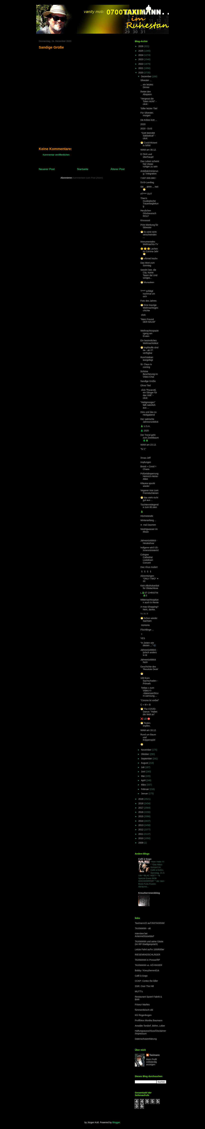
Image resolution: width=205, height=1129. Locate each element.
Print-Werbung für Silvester (149, 226)
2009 (141, 842)
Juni (143, 771)
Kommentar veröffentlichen (56, 154)
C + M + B (145, 704)
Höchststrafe (146, 516)
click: (143, 315)
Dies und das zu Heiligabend (148, 413)
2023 (141, 59)
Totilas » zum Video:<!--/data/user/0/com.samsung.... (149, 692)
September (146, 758)
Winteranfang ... (148, 520)
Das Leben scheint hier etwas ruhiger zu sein (149, 164)
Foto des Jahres (148, 300)
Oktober (145, 754)
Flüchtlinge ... (147, 629)
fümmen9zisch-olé (144, 1010)
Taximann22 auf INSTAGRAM (149, 923)
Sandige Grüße (148, 381)
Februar (145, 789)
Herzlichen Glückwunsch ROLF (148, 213)
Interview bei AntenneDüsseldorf (144, 934)
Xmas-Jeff (145, 458)
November (146, 750)
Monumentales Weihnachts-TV (149, 243)
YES (142, 638)
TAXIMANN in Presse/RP (147, 960)
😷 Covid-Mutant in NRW (148, 144)
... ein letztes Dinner (146, 86)
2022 (141, 64)
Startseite (82, 169)
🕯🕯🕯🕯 (146, 571)
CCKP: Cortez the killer (146, 981)
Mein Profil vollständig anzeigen (151, 1062)
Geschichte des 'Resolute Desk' (149, 668)
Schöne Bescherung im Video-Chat (149, 374)
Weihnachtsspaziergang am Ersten (149, 333)
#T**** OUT (146, 193)
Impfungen (145, 462)
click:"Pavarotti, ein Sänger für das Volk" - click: (148, 394)
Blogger (116, 1122)
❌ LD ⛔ (145, 718)
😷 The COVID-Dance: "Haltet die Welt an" (148, 712)
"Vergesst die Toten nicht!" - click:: (148, 101)
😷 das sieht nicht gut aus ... (149, 499)
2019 (141, 799)
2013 (141, 825)
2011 (141, 834)
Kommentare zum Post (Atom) (88, 177)
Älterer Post (118, 169)
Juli (143, 767)
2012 (141, 829)
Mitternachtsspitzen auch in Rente (149, 601)
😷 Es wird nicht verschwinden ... (148, 235)
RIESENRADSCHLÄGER (147, 954)
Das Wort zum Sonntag (147, 264)
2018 (141, 803)
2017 (141, 807)
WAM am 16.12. (148, 730)
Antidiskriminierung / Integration (149, 172)
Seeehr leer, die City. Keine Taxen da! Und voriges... (148, 274)
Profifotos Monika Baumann (148, 1020)
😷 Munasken (147, 282)
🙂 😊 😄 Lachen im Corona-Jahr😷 (149, 251)
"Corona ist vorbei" (149, 700)
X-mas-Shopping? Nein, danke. (149, 608)
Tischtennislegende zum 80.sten (149, 506)
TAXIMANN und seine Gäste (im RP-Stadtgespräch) (149, 942)
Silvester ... (146, 80)
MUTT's (139, 991)
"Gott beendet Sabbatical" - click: (148, 136)
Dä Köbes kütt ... (148, 120)
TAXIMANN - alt (143, 928)
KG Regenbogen (143, 1015)
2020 (141, 72)
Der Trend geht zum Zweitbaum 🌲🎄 (149, 438)
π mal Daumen (148, 525)
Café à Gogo (144, 859)
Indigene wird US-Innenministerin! (149, 549)
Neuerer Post (47, 169)
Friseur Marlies (142, 1004)
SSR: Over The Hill (144, 986)
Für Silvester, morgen (147, 114)
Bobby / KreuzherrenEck (147, 970)
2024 (141, 55)
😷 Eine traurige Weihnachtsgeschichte (149, 308)
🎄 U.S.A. (145, 426)
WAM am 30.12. (148, 149)
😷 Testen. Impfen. (145, 724)
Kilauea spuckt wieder (147, 484)
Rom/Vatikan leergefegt (146, 358)
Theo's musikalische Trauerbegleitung (149, 202)
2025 (141, 50)
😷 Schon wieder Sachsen (148, 619)
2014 (141, 821)
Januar (144, 793)
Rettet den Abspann (146, 93)
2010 (141, 838)
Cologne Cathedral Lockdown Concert (146, 558)
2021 (141, 68)
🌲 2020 (144, 430)
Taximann (154, 1055)
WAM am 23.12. (148, 444)
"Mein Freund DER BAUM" (148, 320)
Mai (143, 776)
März (144, 784)
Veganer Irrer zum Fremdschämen (149, 491)
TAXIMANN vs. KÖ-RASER (148, 965)
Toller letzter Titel (148, 108)
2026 (141, 46)
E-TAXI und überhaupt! (147, 155)
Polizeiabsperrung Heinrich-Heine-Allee (149, 476)
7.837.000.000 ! (148, 178)
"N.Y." (143, 449)
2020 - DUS (146, 128)
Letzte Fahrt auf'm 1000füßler (149, 949)
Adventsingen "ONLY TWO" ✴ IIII (149, 579)
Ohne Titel (145, 385)
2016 (141, 812)
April (143, 780)
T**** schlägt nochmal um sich (147, 294)
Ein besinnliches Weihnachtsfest (149, 341)
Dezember (146, 76)
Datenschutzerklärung (146, 1039)
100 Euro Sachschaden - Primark (149, 681)
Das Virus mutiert (149, 567)
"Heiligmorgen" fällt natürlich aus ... (148, 405)
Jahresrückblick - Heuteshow (148, 541)
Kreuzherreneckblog (149, 893)
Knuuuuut (145, 220)
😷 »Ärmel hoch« (149, 258)
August (144, 763)
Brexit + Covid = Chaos (148, 467)
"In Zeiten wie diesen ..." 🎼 (148, 644)
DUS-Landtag (147, 182)
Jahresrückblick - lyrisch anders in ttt (148, 653)
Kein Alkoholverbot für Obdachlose (149, 587)
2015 (141, 816)
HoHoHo (145, 625)
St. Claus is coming (146, 365)
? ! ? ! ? (144, 614)
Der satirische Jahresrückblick (149, 420)
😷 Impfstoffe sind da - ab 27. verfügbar (149, 350)
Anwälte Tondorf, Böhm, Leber (150, 1025)
